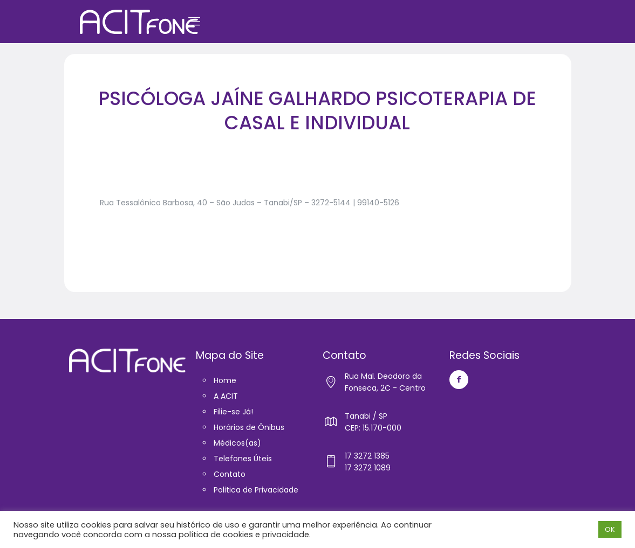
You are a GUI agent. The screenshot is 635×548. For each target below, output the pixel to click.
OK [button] (610, 529)
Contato (229, 474)
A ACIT (226, 396)
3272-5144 (331, 202)
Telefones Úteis (243, 458)
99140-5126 (378, 202)
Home (225, 380)
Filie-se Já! (233, 411)
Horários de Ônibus (249, 427)
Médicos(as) (237, 443)
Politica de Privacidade (256, 489)
